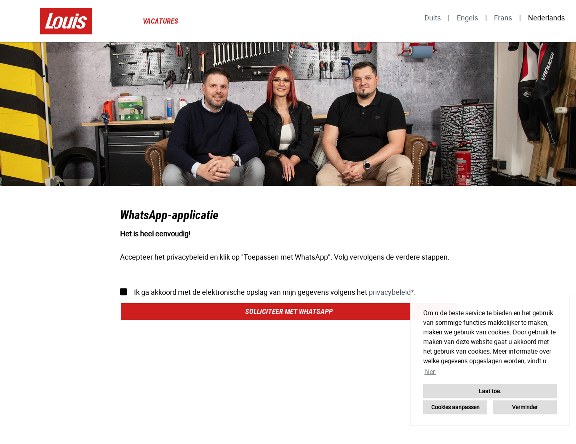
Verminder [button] (525, 407)
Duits (432, 17)
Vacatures (160, 21)
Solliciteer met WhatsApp (289, 311)
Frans (503, 17)
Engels (467, 17)
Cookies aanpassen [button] (455, 407)
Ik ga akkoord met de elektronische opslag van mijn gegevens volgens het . (268, 292)
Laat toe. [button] (490, 391)
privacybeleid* (391, 292)
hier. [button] (430, 371)
